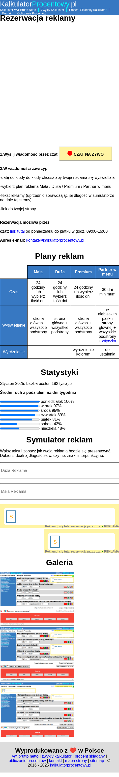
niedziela (48, 428)
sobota (47, 424)
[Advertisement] (56, 86)
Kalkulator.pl (38, 4)
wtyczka (109, 341)
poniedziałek (52, 401)
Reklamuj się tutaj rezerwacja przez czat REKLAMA (82, 526)
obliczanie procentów (27, 761)
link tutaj (17, 231)
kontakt (55, 761)
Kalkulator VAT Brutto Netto (18, 10)
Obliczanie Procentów (31, 13)
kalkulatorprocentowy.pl (70, 765)
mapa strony (76, 761)
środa (46, 410)
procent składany (90, 756)
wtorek (46, 406)
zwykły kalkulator (57, 756)
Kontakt (7, 13)
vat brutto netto (25, 756)
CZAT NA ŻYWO (85, 153)
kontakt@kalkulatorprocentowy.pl (55, 240)
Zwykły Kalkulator (52, 10)
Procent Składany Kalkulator (88, 10)
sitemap (97, 761)
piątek (46, 419)
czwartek (48, 415)
